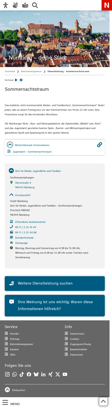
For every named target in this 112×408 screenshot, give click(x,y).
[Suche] (35, 5)
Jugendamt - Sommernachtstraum (29, 151)
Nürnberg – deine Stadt (38, 58)
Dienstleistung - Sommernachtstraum (68, 71)
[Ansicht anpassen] (5, 5)
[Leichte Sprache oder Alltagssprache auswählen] (25, 5)
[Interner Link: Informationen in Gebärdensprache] (15, 5)
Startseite (10, 71)
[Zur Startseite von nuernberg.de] (107, 5)
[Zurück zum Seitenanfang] (103, 401)
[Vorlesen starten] (16, 80)
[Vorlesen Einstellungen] (21, 80)
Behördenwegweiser (31, 71)
